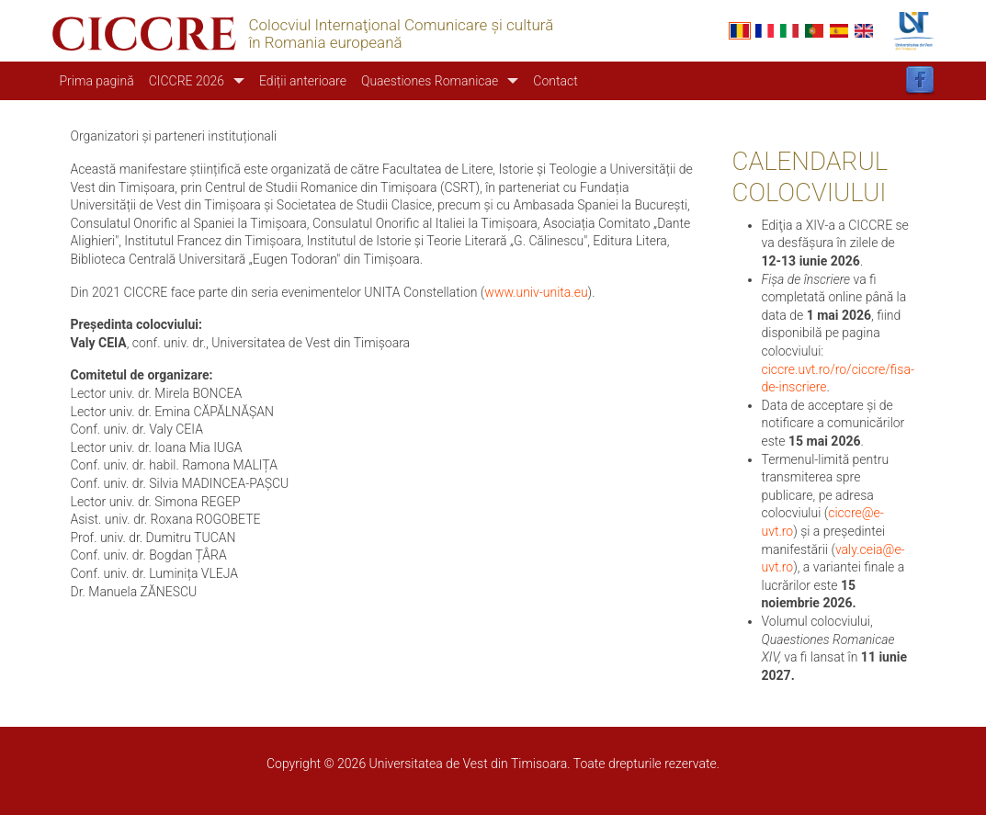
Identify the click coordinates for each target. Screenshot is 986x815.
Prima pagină (97, 81)
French (764, 31)
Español (839, 31)
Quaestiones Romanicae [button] (429, 81)
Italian (789, 31)
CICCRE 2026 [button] (186, 81)
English (864, 31)
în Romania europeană (325, 42)
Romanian (740, 31)
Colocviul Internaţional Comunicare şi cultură (401, 25)
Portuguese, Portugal (814, 31)
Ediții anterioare (302, 81)
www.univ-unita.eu (535, 292)
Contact (555, 81)
